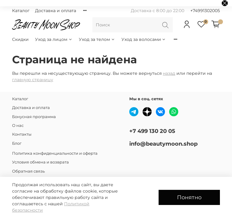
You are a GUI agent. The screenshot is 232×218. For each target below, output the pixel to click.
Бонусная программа (34, 116)
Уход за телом (97, 39)
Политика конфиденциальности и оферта (55, 153)
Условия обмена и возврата (40, 162)
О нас (18, 125)
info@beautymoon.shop (163, 143)
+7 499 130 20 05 (152, 130)
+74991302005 (205, 10)
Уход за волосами (143, 39)
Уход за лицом (53, 39)
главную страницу (32, 79)
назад (169, 73)
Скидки (20, 39)
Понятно (189, 197)
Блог (16, 143)
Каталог (21, 10)
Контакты (21, 134)
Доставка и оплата (55, 10)
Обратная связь (28, 171)
